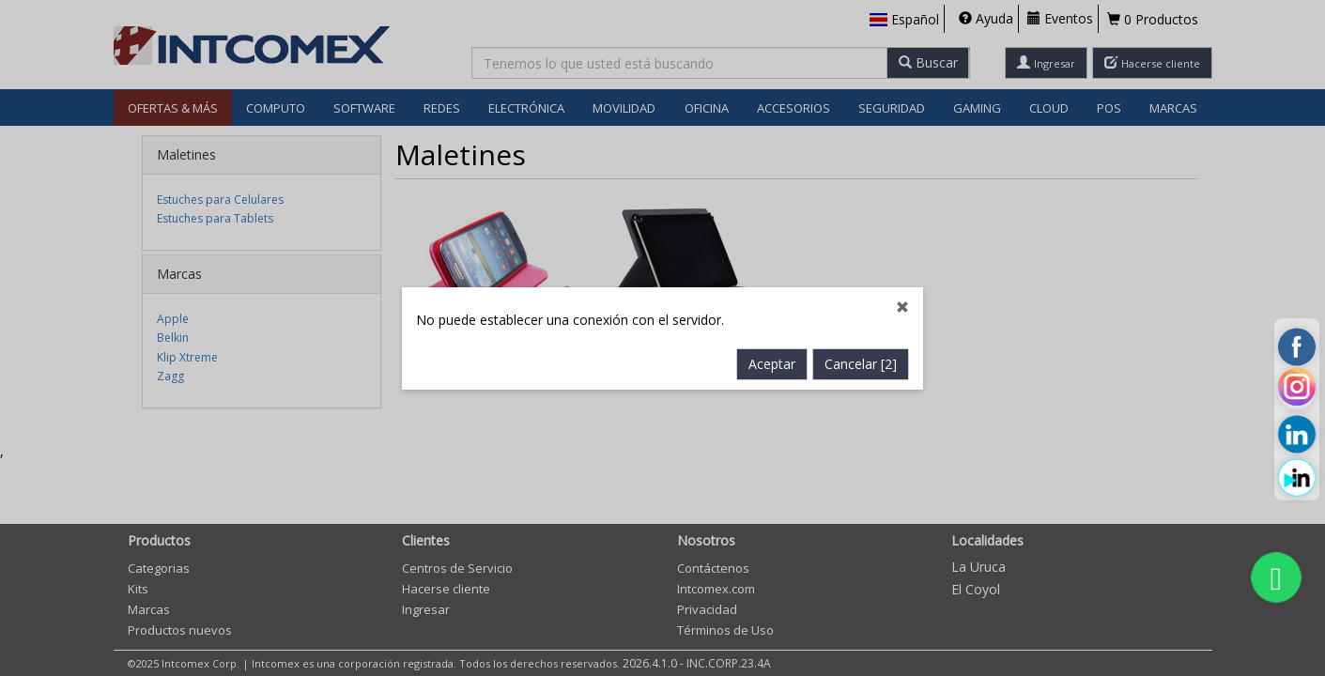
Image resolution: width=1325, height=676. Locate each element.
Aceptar (771, 364)
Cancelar (860, 364)
